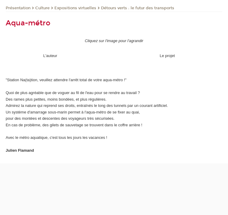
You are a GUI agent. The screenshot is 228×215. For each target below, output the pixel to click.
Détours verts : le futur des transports (137, 8)
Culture (42, 8)
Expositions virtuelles (75, 8)
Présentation (18, 8)
